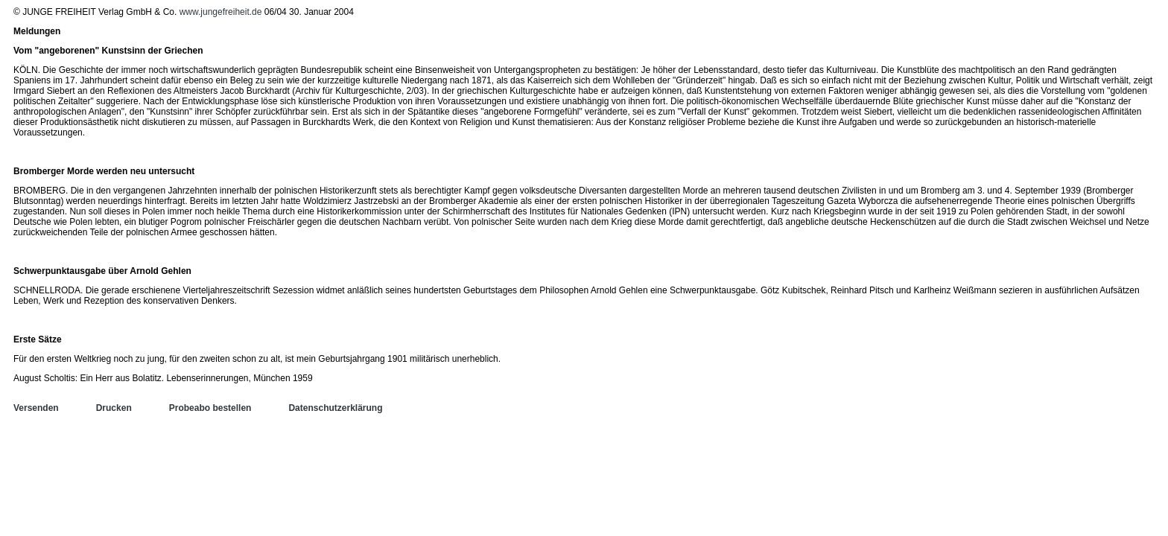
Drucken (114, 408)
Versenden (36, 408)
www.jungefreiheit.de (221, 12)
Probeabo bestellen (210, 408)
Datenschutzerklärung (335, 408)
